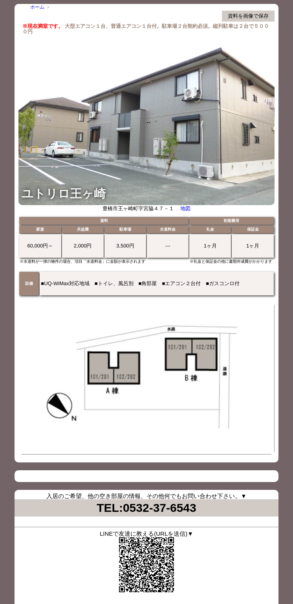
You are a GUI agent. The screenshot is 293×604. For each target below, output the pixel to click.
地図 (185, 208)
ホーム (37, 7)
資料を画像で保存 (248, 16)
